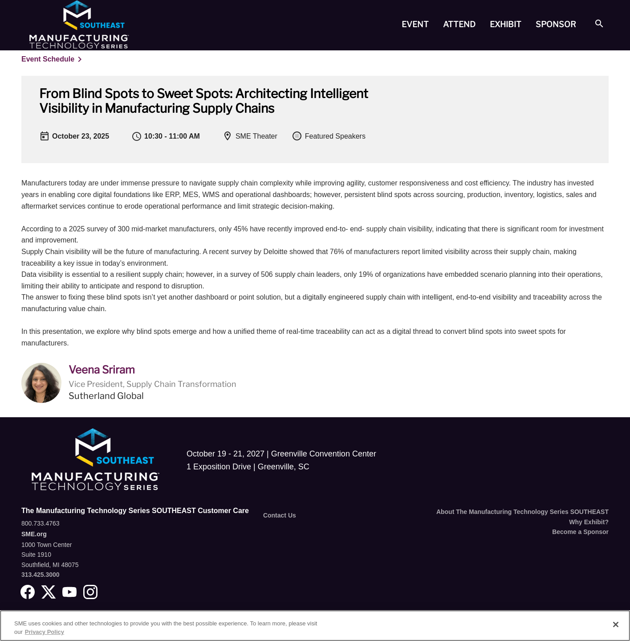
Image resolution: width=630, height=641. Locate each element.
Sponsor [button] (556, 24)
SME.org (34, 534)
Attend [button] (459, 24)
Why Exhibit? (589, 522)
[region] (315, 625)
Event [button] (415, 24)
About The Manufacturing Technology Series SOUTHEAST (522, 511)
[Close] (616, 624)
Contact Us (279, 515)
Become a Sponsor (580, 531)
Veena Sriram (102, 369)
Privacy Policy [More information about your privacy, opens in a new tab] (44, 632)
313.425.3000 (40, 574)
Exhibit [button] (505, 24)
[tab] (415, 24)
